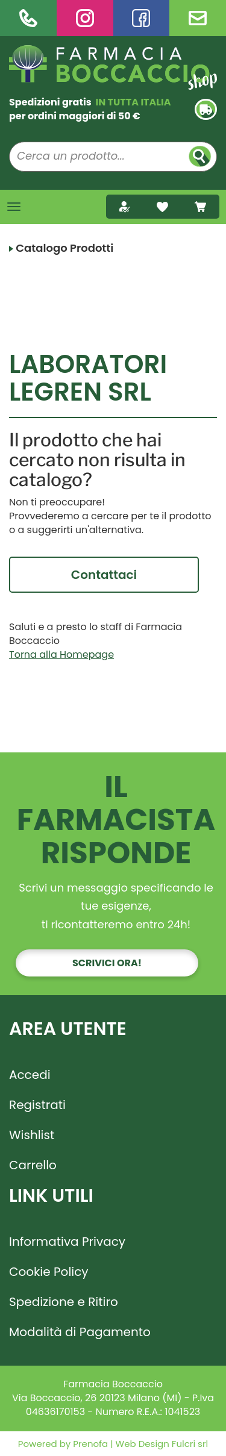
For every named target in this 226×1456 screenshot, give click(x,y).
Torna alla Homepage (61, 654)
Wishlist (31, 1134)
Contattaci (104, 574)
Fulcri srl (190, 1443)
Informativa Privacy (67, 1241)
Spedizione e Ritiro (63, 1301)
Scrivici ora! (107, 963)
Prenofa (89, 1443)
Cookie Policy (49, 1271)
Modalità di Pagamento (80, 1331)
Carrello (33, 1165)
